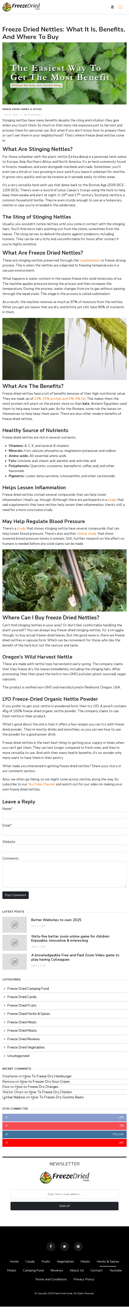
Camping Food (33, 1270)
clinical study (87, 533)
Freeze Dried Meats (22, 1030)
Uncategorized (18, 1056)
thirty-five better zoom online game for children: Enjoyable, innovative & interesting (71, 938)
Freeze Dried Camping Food (28, 988)
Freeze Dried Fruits (21, 1005)
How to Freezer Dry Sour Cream (45, 1081)
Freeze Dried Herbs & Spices (22, 109)
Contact (97, 1270)
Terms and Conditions (50, 1279)
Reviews (56, 1270)
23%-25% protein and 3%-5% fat (59, 398)
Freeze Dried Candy (22, 997)
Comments (10, 858)
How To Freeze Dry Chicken (50, 1092)
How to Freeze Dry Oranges (36, 1086)
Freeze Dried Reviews (23, 1039)
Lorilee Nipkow (13, 1097)
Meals (10, 1270)
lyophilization (90, 260)
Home (13, 1261)
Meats (86, 1261)
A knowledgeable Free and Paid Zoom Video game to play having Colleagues (75, 957)
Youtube (116, 1270)
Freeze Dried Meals (21, 1022)
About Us (76, 1270)
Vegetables (65, 1261)
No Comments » (33, 114)
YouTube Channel (41, 784)
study (112, 500)
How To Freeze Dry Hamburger (47, 1076)
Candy (29, 1261)
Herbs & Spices (108, 1261)
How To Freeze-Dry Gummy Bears (57, 1097)
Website (8, 842)
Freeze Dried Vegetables (26, 1047)
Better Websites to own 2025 (56, 920)
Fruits (45, 1261)
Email (7, 825)
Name (7, 809)
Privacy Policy (84, 1279)
